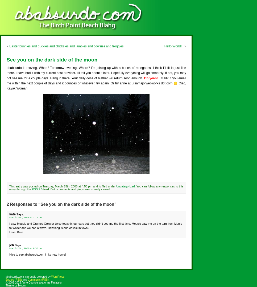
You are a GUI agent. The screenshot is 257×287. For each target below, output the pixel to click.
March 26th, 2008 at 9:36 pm (25, 248)
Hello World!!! (174, 46)
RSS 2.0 (37, 189)
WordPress (57, 276)
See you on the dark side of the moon (52, 60)
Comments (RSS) (38, 279)
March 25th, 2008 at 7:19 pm (25, 217)
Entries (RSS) (14, 279)
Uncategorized (125, 186)
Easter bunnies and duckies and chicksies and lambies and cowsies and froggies (66, 46)
